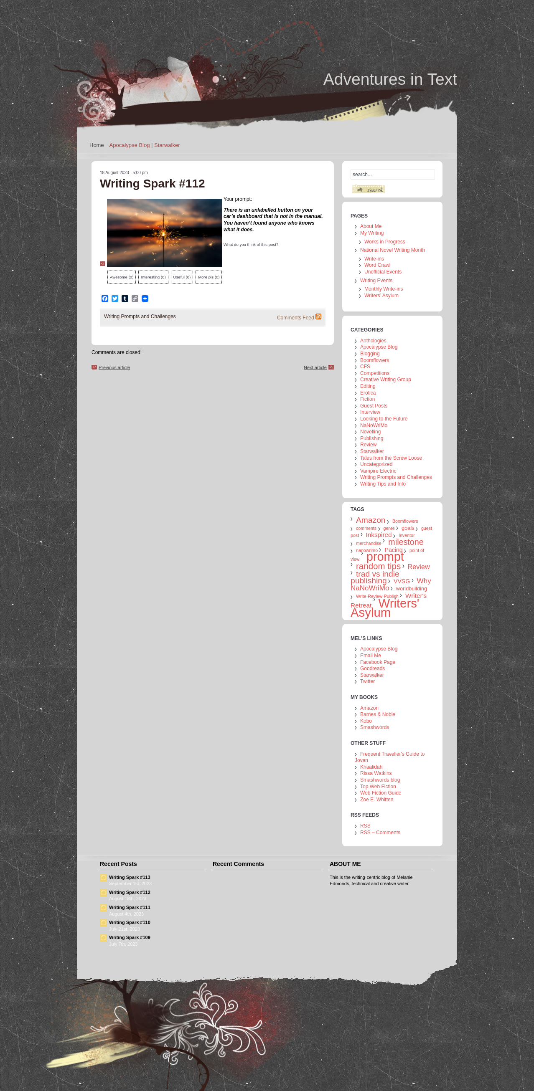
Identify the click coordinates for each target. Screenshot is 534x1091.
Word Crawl (377, 265)
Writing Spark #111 (129, 907)
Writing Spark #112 (129, 892)
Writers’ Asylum (381, 296)
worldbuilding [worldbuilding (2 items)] (411, 588)
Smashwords (374, 727)
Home (96, 145)
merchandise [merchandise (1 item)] (368, 543)
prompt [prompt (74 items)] (385, 556)
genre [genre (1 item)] (389, 528)
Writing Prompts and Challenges (140, 316)
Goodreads (372, 668)
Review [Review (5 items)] (419, 566)
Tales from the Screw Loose (391, 458)
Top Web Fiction (378, 787)
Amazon (369, 708)
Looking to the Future (383, 419)
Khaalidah (371, 767)
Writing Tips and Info (383, 484)
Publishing (371, 438)
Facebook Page (377, 662)
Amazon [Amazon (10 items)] (371, 520)
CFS (365, 367)
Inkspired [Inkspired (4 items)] (379, 534)
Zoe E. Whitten (376, 799)
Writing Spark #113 (129, 877)
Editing (368, 386)
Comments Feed (295, 318)
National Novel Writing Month (392, 250)
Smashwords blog (380, 780)
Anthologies (373, 341)
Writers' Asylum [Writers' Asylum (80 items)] (385, 608)
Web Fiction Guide (381, 793)
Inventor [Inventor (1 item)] (407, 535)
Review (368, 445)
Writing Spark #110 (129, 922)
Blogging (370, 354)
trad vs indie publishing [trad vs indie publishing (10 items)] (375, 577)
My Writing (372, 233)
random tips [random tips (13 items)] (378, 566)
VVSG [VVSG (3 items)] (402, 581)
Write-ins (374, 259)
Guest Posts (373, 406)
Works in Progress (384, 242)
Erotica (368, 393)
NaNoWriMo (373, 425)
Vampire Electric (378, 471)
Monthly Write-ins (383, 289)
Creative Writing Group (385, 379)
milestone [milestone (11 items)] (405, 542)
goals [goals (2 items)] (408, 528)
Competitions (374, 373)
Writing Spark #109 (129, 937)
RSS (365, 826)
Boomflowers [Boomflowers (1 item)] (405, 521)
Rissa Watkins (376, 773)
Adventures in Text (390, 79)
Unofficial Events (383, 272)
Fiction (367, 399)
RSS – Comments (380, 832)
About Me (370, 226)
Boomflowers (374, 360)
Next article (315, 367)
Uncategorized (376, 464)
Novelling (370, 432)
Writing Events (376, 281)
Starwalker (167, 145)
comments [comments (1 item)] (366, 528)
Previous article (114, 367)
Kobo (366, 721)
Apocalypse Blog (129, 145)
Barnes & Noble (377, 714)
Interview (370, 412)
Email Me (370, 655)
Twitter (367, 681)
